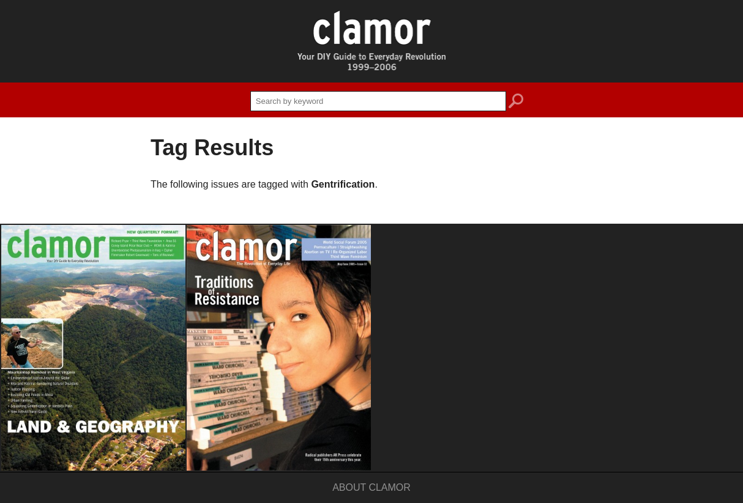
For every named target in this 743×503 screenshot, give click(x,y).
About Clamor (371, 487)
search (516, 102)
